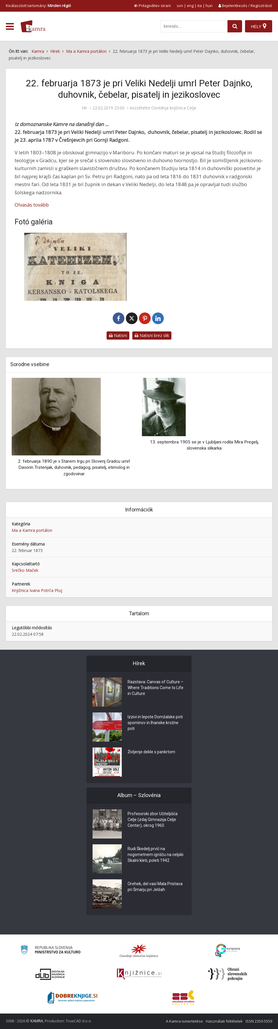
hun (209, 5)
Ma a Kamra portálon (32, 530)
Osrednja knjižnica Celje (173, 108)
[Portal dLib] (50, 974)
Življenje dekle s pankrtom (151, 752)
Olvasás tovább (32, 204)
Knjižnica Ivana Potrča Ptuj (37, 590)
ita (199, 5)
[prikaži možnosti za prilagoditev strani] (152, 5)
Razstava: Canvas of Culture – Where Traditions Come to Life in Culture (155, 687)
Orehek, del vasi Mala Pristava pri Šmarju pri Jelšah (155, 886)
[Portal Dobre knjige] (72, 997)
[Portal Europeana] (227, 950)
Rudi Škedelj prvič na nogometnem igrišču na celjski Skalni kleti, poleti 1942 (155, 854)
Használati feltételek (224, 1021)
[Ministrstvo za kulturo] (50, 950)
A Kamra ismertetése (184, 1021)
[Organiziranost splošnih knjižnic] (139, 951)
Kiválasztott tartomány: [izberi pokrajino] (38, 5)
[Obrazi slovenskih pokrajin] (227, 974)
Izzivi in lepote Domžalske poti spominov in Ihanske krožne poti (155, 722)
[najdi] (234, 26)
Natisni (118, 335)
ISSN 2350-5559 (259, 1021)
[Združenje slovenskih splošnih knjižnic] (139, 974)
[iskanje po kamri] (193, 26)
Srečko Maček (25, 570)
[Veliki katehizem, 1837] (75, 267)
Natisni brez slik (152, 335)
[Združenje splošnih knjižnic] (183, 997)
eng (190, 5)
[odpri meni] (10, 26)
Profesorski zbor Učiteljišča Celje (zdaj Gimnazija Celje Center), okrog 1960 (153, 819)
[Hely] (258, 26)
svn (180, 5)
